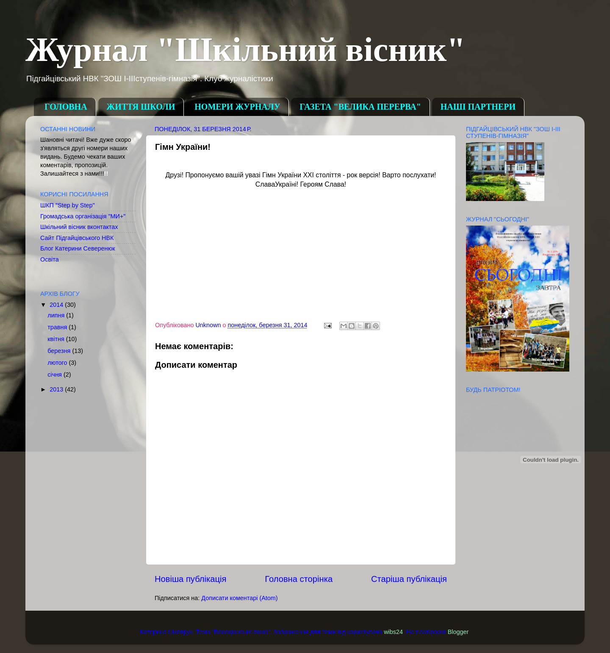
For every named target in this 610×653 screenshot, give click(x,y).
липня (56, 315)
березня (59, 350)
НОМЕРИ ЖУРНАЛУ (237, 106)
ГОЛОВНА (65, 106)
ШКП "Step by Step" (67, 205)
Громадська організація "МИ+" (82, 216)
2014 (57, 304)
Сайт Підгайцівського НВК (77, 237)
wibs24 (393, 631)
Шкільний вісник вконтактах (79, 226)
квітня (56, 339)
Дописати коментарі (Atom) (239, 598)
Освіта (49, 259)
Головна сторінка (299, 579)
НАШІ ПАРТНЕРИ (478, 106)
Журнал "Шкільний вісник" (245, 49)
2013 (57, 389)
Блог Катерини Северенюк (77, 248)
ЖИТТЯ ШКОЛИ (141, 106)
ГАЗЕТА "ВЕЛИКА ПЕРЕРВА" (360, 106)
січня (55, 374)
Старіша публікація (409, 579)
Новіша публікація (190, 579)
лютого (58, 362)
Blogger (458, 631)
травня (58, 327)
